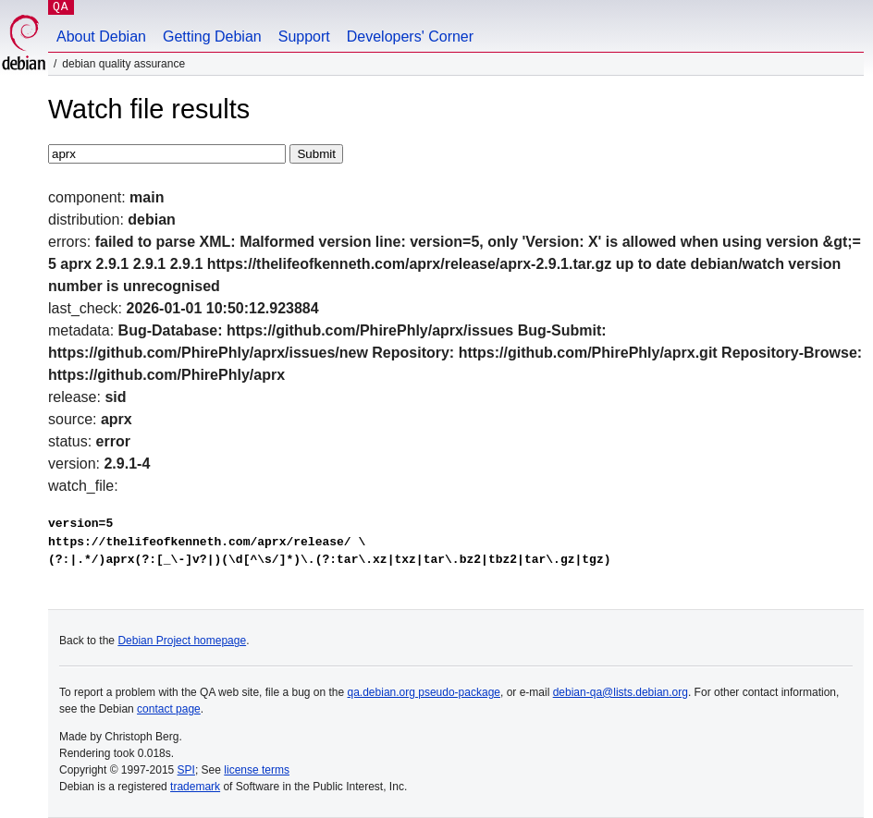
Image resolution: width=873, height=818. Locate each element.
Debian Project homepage (181, 640)
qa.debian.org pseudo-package (424, 692)
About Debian (101, 36)
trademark (195, 786)
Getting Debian (212, 36)
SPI (186, 769)
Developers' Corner (410, 36)
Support (304, 36)
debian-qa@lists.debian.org (620, 692)
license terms (256, 769)
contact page (169, 708)
